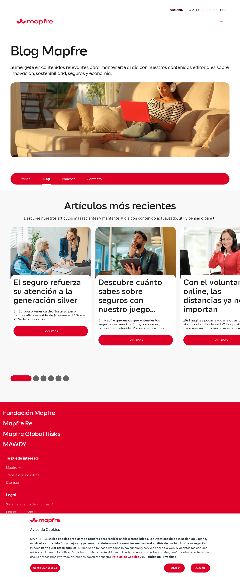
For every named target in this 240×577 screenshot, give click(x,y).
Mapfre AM (14, 467)
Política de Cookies (125, 557)
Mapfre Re (17, 423)
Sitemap (12, 482)
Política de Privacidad (161, 557)
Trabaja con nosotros (22, 475)
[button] (21, 378)
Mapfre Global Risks (31, 434)
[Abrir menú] (221, 21)
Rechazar (174, 568)
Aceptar (200, 568)
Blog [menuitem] (46, 179)
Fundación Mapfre (29, 413)
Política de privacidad (23, 512)
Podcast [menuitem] (68, 179)
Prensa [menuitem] (25, 179)
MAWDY (14, 444)
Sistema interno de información (31, 504)
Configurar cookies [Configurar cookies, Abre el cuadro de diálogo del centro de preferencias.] (45, 568)
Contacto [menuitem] (94, 179)
